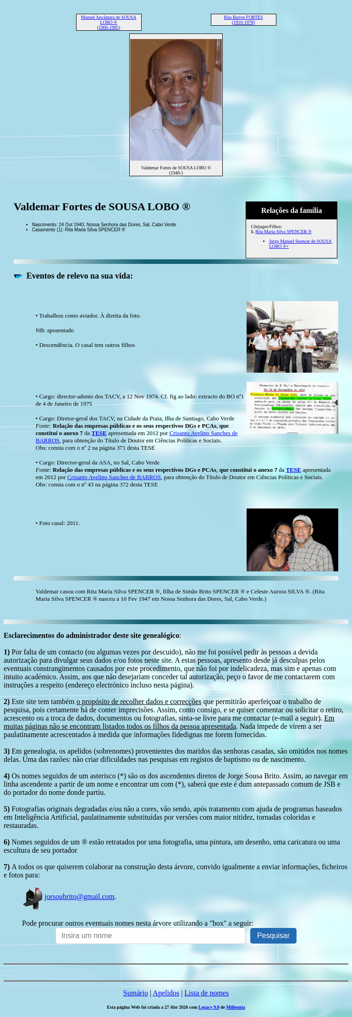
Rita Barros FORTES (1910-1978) (243, 20)
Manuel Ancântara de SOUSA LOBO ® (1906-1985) (109, 22)
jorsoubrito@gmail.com (68, 896)
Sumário (135, 993)
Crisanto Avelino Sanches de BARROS (114, 477)
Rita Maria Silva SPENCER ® (283, 231)
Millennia (235, 1007)
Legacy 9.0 (209, 1007)
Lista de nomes (206, 993)
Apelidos (166, 993)
